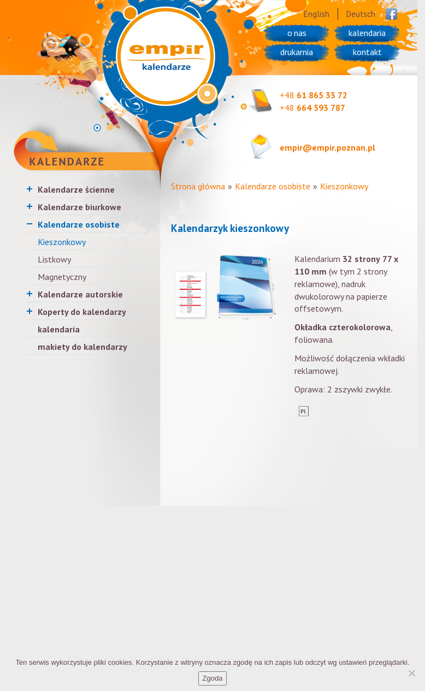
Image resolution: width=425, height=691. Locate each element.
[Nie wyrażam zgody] (411, 673)
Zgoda (213, 678)
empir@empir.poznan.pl (327, 147)
